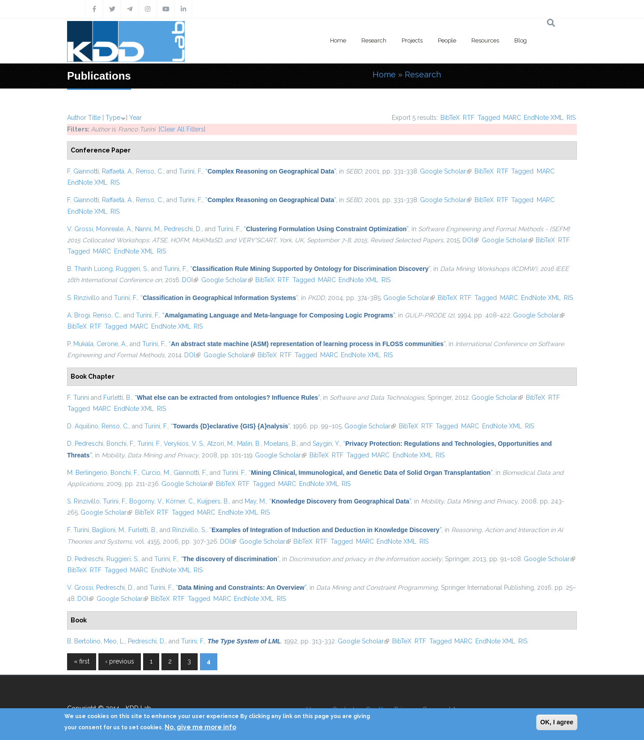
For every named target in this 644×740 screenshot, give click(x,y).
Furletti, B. (117, 397)
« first (81, 661)
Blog (520, 40)
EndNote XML (544, 117)
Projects (412, 40)
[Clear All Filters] (182, 129)
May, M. (255, 501)
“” (270, 171)
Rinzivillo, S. (189, 529)
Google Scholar (445, 171)
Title (94, 117)
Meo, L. (114, 641)
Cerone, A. (112, 343)
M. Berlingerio (87, 472)
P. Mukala (80, 343)
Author (76, 117)
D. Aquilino (82, 426)
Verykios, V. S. (184, 443)
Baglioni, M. (108, 529)
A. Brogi (78, 315)
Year (135, 117)
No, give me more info (200, 727)
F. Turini (78, 397)
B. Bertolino (84, 641)
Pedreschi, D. (183, 229)
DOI (470, 240)
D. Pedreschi (85, 443)
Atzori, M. (220, 443)
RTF (469, 117)
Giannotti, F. (190, 472)
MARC (512, 117)
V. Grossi (80, 229)
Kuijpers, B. (213, 501)
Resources (485, 40)
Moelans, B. (280, 443)
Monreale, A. (114, 229)
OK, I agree (556, 722)
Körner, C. (180, 501)
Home (338, 40)
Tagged (489, 117)
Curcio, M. (155, 472)
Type (113, 117)
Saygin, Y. (326, 443)
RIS (571, 117)
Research (373, 40)
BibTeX (450, 117)
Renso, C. (149, 171)
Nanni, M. (148, 229)
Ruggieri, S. (132, 268)
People (447, 40)
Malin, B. (249, 443)
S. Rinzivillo (83, 297)
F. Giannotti (83, 171)
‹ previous (119, 661)
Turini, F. (190, 171)
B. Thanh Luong (90, 268)
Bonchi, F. (120, 443)
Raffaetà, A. (117, 171)
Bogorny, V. (146, 501)
